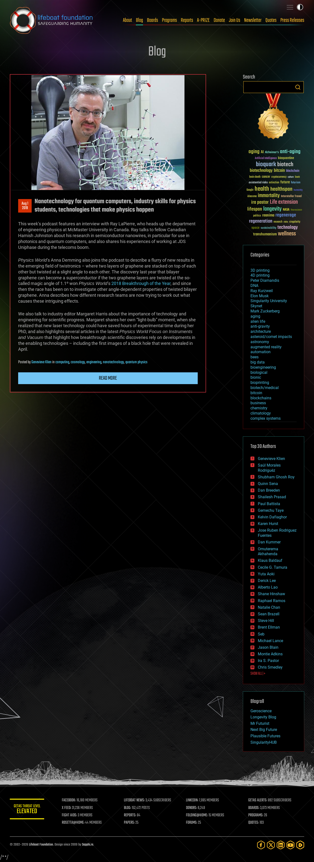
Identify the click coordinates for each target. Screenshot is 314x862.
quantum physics (136, 362)
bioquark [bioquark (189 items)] (266, 164)
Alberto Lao (268, 587)
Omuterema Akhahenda (268, 551)
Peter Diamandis (264, 280)
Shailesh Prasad (272, 497)
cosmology (78, 362)
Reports (187, 20)
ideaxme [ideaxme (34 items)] (252, 196)
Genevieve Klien (41, 362)
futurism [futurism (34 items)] (295, 183)
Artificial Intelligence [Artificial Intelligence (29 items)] (266, 158)
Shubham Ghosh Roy (276, 477)
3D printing (260, 270)
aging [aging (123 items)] (254, 152)
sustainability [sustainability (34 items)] (268, 228)
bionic (255, 377)
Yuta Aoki (266, 574)
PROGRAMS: (255, 815)
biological (258, 372)
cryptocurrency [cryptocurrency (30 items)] (279, 177)
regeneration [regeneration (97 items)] (260, 221)
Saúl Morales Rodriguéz (269, 468)
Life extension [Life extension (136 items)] (284, 202)
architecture (260, 331)
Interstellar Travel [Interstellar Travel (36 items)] (291, 196)
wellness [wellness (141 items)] (287, 234)
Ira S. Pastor (268, 660)
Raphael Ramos (271, 600)
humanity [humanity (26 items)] (298, 190)
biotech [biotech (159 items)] (285, 164)
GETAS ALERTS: (257, 800)
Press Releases (292, 20)
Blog (139, 20)
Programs (169, 20)
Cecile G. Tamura (272, 567)
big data (257, 362)
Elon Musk (259, 296)
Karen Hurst (268, 523)
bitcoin (256, 393)
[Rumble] (300, 845)
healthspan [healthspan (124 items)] (281, 189)
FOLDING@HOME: (197, 815)
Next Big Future (263, 729)
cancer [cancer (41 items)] (266, 177)
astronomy (259, 341)
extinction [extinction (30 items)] (274, 182)
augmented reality (266, 347)
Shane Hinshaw (271, 594)
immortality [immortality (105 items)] (269, 196)
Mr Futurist (259, 723)
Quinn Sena (268, 483)
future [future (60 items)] (285, 182)
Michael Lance (270, 640)
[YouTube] (290, 845)
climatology (260, 413)
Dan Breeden (269, 490)
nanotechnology (113, 362)
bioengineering (263, 367)
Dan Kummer (269, 542)
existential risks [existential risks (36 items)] (258, 183)
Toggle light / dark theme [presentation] (300, 7)
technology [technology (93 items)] (287, 227)
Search (298, 87)
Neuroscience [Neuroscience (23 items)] (296, 210)
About (127, 20)
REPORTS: (130, 815)
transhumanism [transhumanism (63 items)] (265, 234)
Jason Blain (268, 647)
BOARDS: (253, 808)
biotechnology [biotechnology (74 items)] (261, 170)
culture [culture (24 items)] (291, 177)
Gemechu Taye (271, 510)
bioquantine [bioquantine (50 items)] (286, 158)
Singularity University (268, 300)
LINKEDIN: (192, 800)
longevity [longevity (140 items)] (272, 209)
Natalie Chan (269, 607)
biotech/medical (264, 387)
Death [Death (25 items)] (297, 177)
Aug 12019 (25, 206)
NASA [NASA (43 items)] (286, 210)
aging (255, 316)
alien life (257, 321)
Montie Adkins (270, 654)
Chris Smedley (270, 667)
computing (62, 362)
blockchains (260, 398)
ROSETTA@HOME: (73, 823)
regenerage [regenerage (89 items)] (285, 215)
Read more (108, 378)
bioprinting (259, 382)
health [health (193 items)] (262, 189)
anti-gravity (260, 326)
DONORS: (191, 808)
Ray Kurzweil (261, 290)
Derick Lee (267, 580)
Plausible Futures (265, 736)
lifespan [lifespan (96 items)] (254, 209)
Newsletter (253, 20)
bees (254, 357)
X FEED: (66, 808)
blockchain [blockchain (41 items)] (292, 171)
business (258, 403)
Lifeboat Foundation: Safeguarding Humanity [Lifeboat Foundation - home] (51, 20)
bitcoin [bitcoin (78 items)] (279, 170)
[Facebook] (261, 845)
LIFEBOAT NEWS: (134, 800)
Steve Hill (266, 620)
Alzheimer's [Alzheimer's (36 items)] (272, 152)
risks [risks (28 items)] (286, 221)
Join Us (234, 20)
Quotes (270, 20)
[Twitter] (271, 845)
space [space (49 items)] (255, 228)
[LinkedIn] (281, 845)
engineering (93, 362)
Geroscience (261, 711)
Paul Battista (269, 503)
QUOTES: (253, 823)
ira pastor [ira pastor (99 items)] (260, 202)
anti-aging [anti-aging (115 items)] (290, 152)
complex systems (265, 418)
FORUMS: (191, 823)
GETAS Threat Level (27, 810)
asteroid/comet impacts (271, 336)
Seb (261, 634)
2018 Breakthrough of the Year (140, 283)
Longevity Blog (263, 717)
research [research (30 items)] (278, 222)
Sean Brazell (268, 614)
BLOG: (127, 808)
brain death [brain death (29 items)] (255, 177)
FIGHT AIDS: (69, 815)
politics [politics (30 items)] (257, 215)
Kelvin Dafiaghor (272, 517)
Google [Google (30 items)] (250, 190)
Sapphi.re (87, 845)
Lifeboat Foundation (41, 845)
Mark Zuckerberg (265, 311)
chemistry (258, 408)
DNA (254, 285)
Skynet (256, 306)
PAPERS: (129, 823)
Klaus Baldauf (270, 560)
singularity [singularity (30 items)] (294, 222)
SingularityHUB (263, 742)
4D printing (260, 275)
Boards (152, 20)
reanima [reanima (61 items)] (268, 215)
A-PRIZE (203, 20)
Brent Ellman (269, 627)
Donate (219, 20)
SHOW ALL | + (257, 674)
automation (260, 352)
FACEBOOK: (69, 800)
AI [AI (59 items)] (262, 152)
